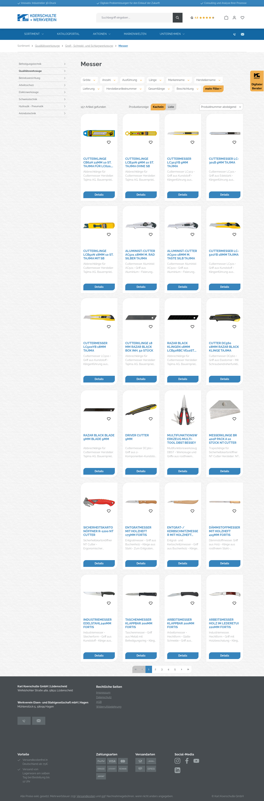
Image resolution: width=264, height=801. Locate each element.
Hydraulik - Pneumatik (31, 106)
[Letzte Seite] (188, 669)
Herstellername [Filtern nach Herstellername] (208, 80)
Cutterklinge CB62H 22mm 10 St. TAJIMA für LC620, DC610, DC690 (97, 162)
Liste (171, 106)
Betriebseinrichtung (29, 78)
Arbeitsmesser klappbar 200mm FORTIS (180, 623)
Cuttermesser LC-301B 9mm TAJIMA (224, 160)
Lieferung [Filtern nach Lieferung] (91, 88)
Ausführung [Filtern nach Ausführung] (132, 80)
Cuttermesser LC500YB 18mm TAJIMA (95, 346)
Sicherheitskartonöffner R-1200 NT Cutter (98, 531)
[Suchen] (178, 18)
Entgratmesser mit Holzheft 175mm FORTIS (138, 531)
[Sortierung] (221, 107)
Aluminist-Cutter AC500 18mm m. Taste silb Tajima (182, 254)
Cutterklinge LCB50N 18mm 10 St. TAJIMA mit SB (98, 254)
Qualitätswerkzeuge (30, 71)
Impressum (103, 692)
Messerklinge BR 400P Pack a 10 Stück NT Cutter (223, 438)
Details (99, 194)
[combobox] (134, 18)
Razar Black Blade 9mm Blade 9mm (98, 437)
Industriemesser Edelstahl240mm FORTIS (97, 623)
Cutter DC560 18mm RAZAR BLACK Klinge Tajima (224, 346)
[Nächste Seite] (181, 669)
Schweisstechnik (28, 99)
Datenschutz (104, 697)
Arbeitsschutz (26, 85)
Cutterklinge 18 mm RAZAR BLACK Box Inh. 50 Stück (139, 346)
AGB (99, 702)
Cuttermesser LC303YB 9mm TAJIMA (179, 162)
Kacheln (158, 106)
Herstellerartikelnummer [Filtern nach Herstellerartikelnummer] (124, 88)
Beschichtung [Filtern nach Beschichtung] (188, 88)
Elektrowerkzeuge (29, 92)
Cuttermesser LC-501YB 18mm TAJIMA (224, 252)
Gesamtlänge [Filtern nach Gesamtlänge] (159, 88)
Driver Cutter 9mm (137, 437)
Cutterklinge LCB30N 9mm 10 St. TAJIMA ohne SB (139, 162)
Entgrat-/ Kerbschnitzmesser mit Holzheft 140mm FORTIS (182, 531)
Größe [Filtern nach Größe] (89, 80)
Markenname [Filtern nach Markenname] (179, 80)
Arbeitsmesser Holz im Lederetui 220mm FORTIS (224, 623)
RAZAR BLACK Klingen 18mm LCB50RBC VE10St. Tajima (181, 346)
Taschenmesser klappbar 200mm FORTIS (138, 623)
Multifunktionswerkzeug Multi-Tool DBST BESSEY (182, 438)
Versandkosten (86, 796)
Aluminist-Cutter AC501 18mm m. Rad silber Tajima (140, 254)
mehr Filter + (213, 88)
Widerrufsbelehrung (108, 706)
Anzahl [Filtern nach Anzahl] (109, 80)
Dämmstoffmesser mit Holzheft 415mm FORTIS (224, 531)
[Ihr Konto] (234, 17)
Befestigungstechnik (30, 64)
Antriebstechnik (27, 113)
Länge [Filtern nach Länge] (155, 80)
